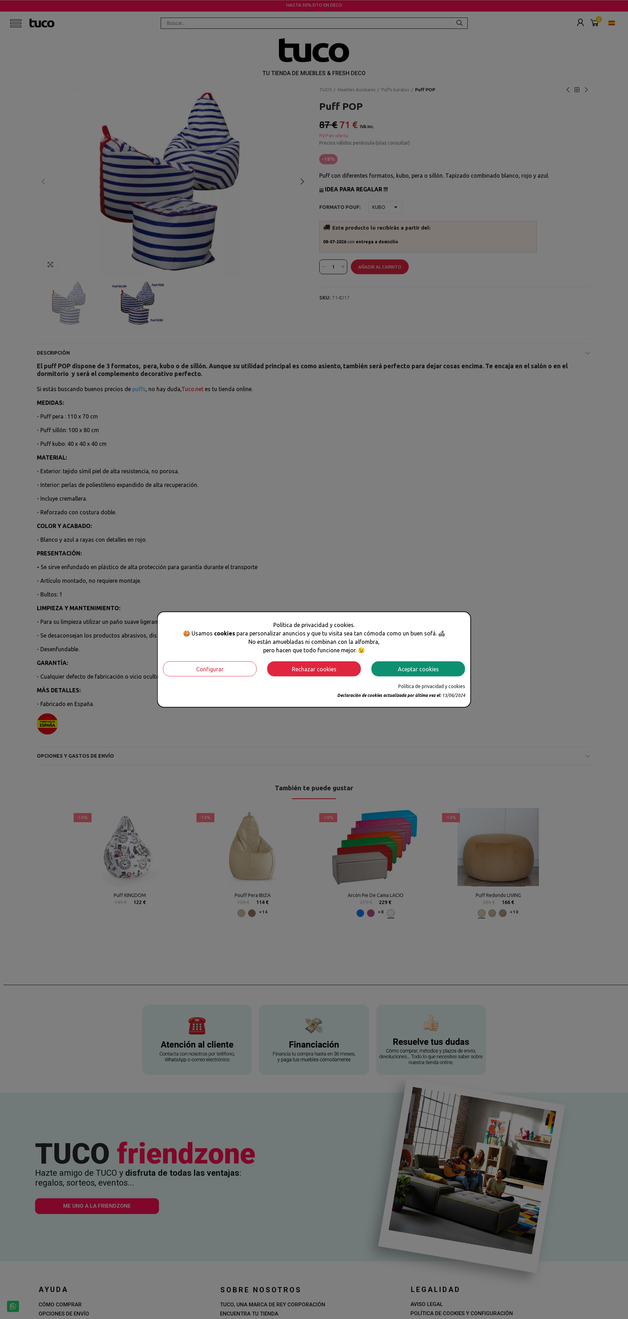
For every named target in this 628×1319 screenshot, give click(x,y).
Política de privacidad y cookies (431, 686)
